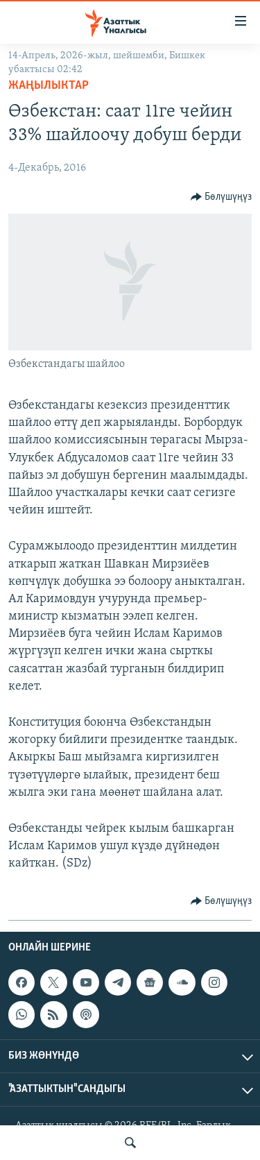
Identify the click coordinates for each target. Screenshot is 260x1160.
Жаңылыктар (48, 85)
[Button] (221, 197)
